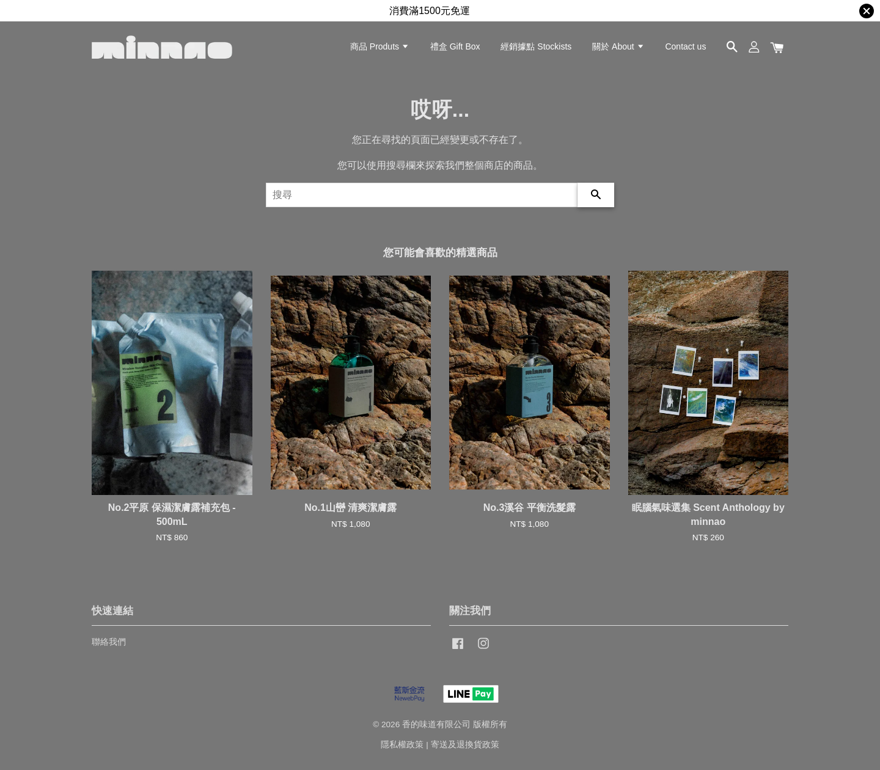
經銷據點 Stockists (536, 46)
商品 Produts (379, 46)
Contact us (685, 46)
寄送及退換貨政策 (465, 744)
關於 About (618, 46)
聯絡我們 (109, 642)
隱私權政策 (402, 744)
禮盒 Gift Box (455, 46)
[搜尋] (422, 195)
